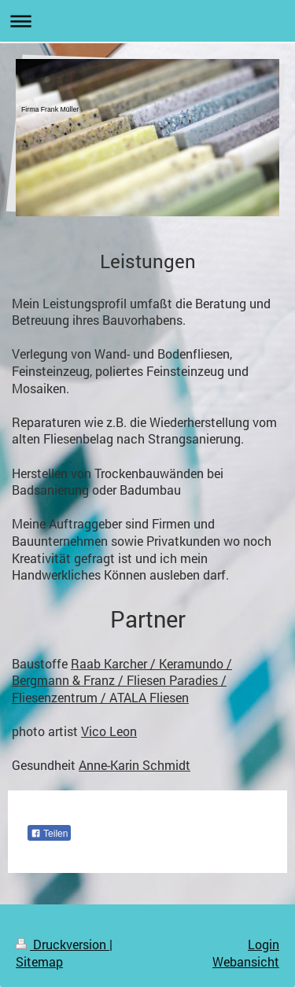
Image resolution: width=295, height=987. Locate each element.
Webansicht (245, 961)
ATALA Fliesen (149, 697)
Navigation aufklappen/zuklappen (147, 21)
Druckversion (62, 944)
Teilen (49, 833)
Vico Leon (109, 731)
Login (263, 944)
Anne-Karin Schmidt (134, 765)
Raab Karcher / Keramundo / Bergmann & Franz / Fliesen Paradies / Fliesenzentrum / (122, 680)
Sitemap (39, 961)
